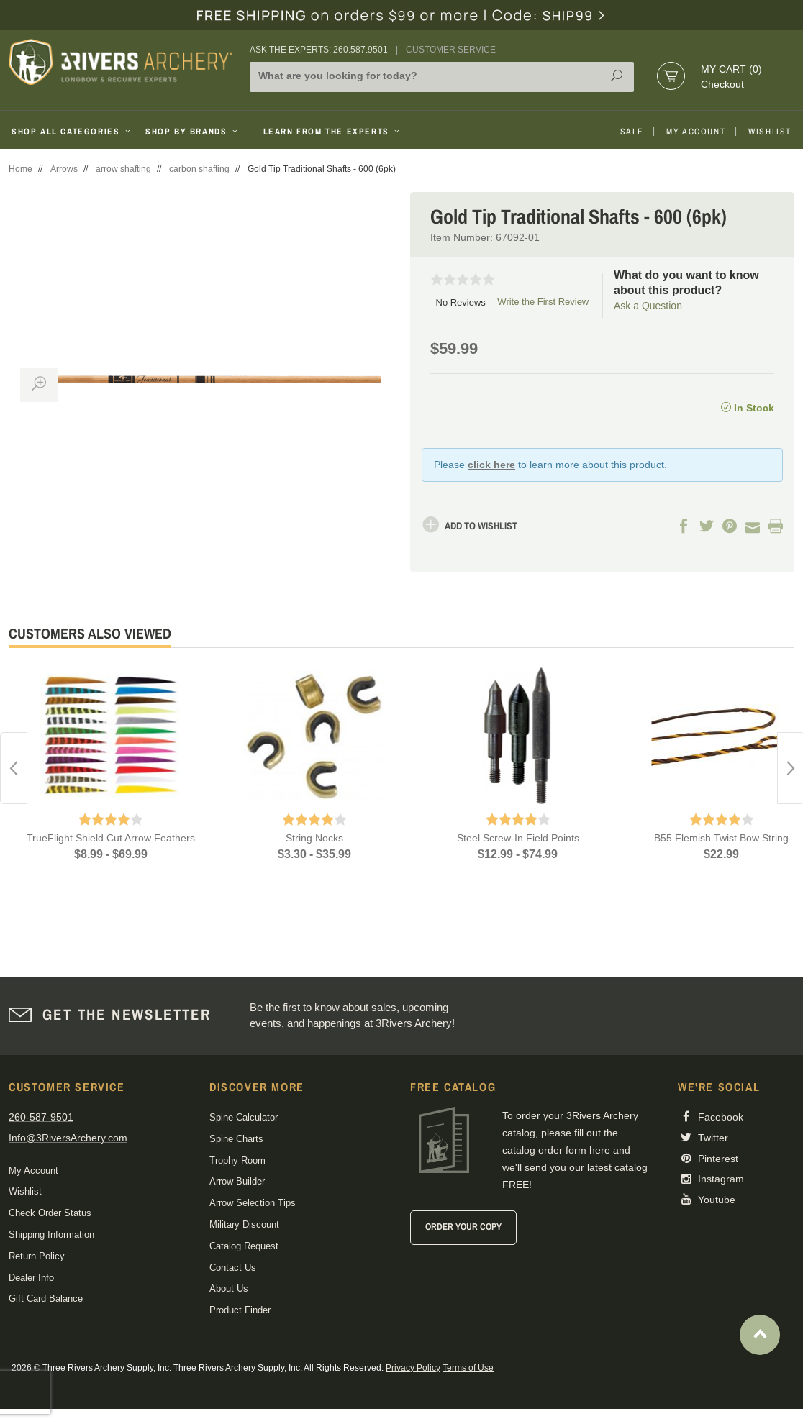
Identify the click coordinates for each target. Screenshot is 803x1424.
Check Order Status (50, 1213)
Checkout (722, 84)
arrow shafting (123, 169)
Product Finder (240, 1310)
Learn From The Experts (332, 131)
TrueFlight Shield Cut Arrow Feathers (111, 838)
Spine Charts (236, 1138)
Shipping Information (51, 1234)
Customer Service (451, 50)
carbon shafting (199, 169)
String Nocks (314, 838)
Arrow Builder (237, 1181)
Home (20, 169)
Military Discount (244, 1224)
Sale (631, 131)
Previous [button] (13, 768)
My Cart (731, 69)
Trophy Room (237, 1160)
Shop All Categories (72, 131)
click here (491, 464)
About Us (228, 1288)
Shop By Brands (192, 131)
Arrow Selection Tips (252, 1202)
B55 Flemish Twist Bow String (721, 838)
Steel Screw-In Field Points (518, 838)
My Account (695, 131)
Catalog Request (243, 1246)
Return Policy (37, 1256)
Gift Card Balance (46, 1298)
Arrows (64, 169)
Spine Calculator (243, 1117)
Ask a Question (648, 305)
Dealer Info (31, 1277)
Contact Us (232, 1267)
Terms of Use (468, 1368)
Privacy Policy (413, 1368)
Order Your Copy (463, 1226)
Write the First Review (543, 301)
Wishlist (769, 131)
